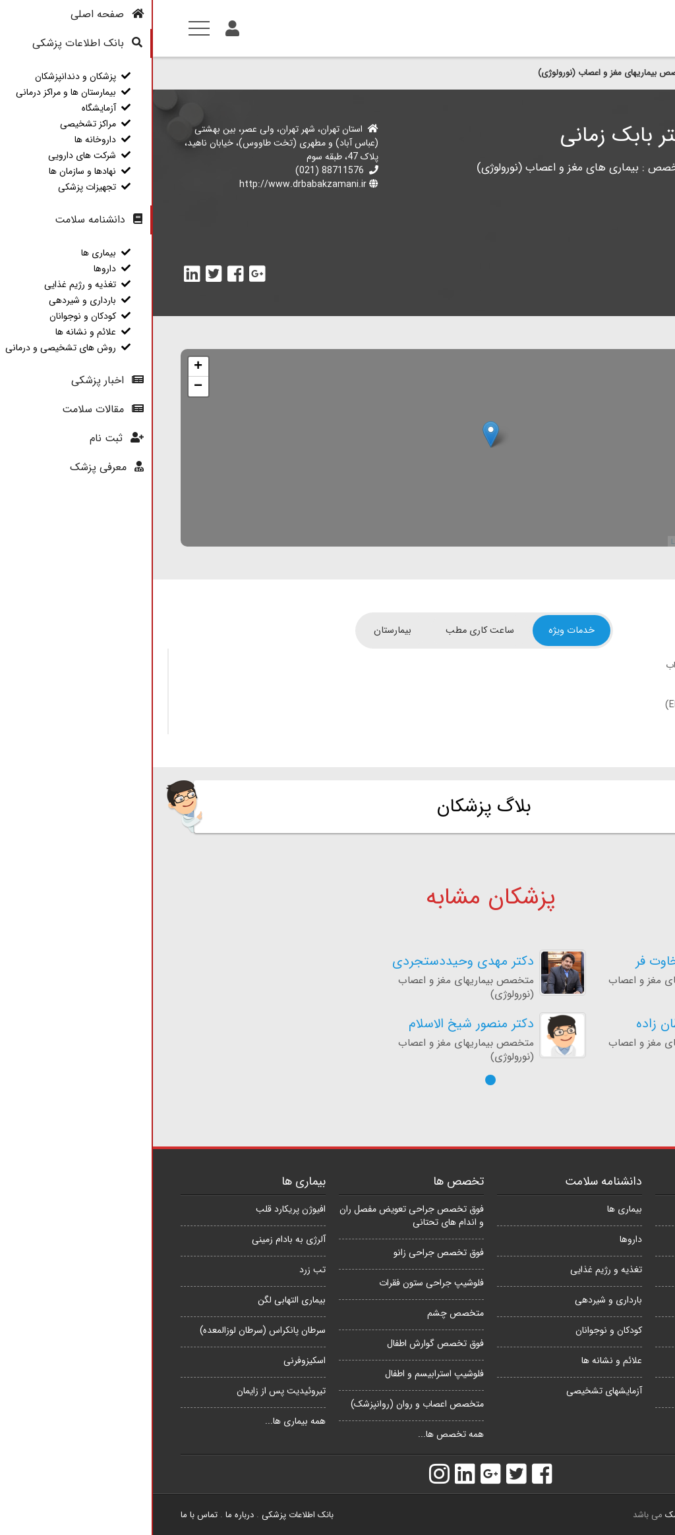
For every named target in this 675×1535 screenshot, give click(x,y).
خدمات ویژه (419, 630)
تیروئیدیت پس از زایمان (128, 1391)
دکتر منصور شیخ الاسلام (318, 1024)
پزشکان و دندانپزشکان (597, 73)
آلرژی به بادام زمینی (136, 1239)
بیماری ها (471, 1209)
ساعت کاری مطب (327, 630)
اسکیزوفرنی (152, 1360)
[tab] (418, 630)
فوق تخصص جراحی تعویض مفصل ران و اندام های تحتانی (259, 1215)
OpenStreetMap (578, 541)
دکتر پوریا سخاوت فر (537, 962)
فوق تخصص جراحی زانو (286, 1252)
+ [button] (45, 367)
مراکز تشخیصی (619, 1300)
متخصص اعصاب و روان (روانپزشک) (264, 1404)
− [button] (45, 386)
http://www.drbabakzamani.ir (150, 184)
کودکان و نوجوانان (456, 1330)
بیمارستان (239, 630)
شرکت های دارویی (613, 1360)
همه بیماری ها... (142, 1421)
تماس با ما (46, 1515)
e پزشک (526, 1515)
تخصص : (508, 167)
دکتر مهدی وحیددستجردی (310, 962)
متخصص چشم (302, 1313)
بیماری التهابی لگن (139, 1300)
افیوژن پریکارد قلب (138, 1209)
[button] (337, 1080)
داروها (478, 1239)
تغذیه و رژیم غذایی (453, 1269)
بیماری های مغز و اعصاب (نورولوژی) (405, 167)
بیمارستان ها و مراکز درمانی (597, 1239)
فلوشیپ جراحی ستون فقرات (278, 1283)
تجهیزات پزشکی (618, 1421)
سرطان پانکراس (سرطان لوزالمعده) (110, 1330)
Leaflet (529, 541)
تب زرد (159, 1269)
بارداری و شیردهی (455, 1300)
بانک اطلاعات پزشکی (145, 1515)
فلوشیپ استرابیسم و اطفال (281, 1373)
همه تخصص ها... (298, 1434)
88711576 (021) (176, 170)
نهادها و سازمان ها (613, 1391)
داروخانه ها (626, 1330)
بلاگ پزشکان (331, 806)
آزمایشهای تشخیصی (451, 1391)
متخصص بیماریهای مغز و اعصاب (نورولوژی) (462, 73)
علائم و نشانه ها (458, 1360)
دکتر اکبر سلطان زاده (537, 1024)
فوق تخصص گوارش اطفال (282, 1343)
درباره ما (87, 1515)
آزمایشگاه (630, 1269)
